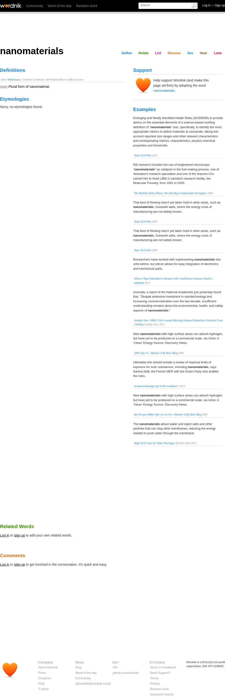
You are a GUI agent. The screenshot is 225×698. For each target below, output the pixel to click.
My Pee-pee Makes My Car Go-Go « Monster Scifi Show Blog (167, 414)
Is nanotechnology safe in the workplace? (156, 386)
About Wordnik (48, 667)
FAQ (41, 683)
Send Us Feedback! (163, 667)
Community (34, 6)
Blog (78, 667)
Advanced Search (162, 694)
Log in (4, 535)
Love (218, 53)
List (158, 53)
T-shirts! (43, 689)
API (115, 667)
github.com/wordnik (126, 673)
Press (42, 673)
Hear (203, 53)
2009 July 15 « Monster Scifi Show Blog (155, 353)
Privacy (155, 683)
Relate (144, 53)
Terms (154, 678)
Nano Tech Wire (142, 155)
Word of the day (59, 6)
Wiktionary (13, 79)
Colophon (44, 678)
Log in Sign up (213, 5)
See (190, 53)
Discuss (174, 53)
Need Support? (160, 673)
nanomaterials (163, 90)
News (79, 662)
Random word (86, 6)
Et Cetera (157, 662)
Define (127, 53)
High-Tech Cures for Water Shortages (154, 443)
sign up (19, 535)
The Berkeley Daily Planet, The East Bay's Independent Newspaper (170, 193)
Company (45, 662)
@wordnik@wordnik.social (93, 683)
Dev (115, 662)
